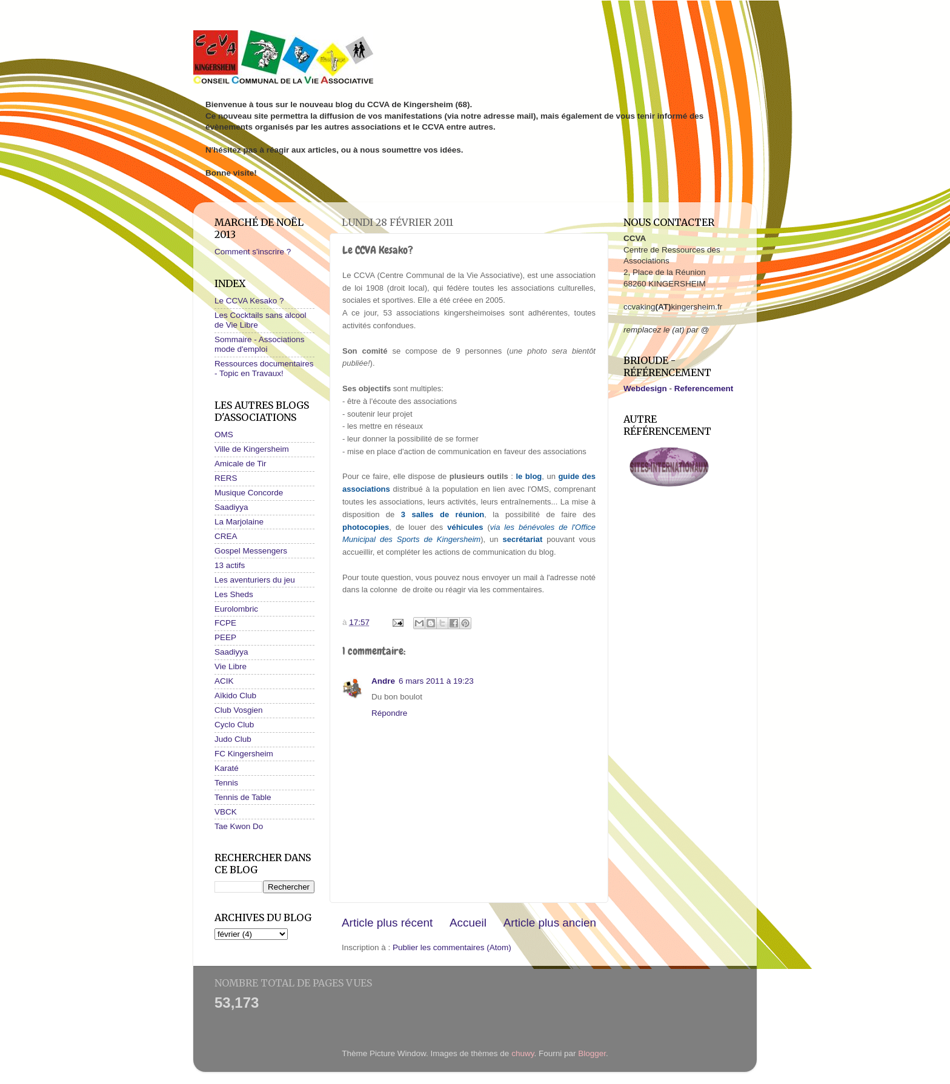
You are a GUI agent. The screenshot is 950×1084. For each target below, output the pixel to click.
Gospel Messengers (250, 550)
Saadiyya (231, 507)
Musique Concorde (248, 492)
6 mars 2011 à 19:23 (436, 681)
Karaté (226, 768)
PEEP (225, 637)
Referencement (704, 388)
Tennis (226, 782)
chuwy (522, 1053)
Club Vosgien (238, 710)
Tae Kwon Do (238, 826)
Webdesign (645, 388)
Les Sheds (233, 594)
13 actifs (229, 565)
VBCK (225, 811)
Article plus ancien (549, 922)
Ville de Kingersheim (251, 449)
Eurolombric (236, 608)
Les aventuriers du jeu (254, 579)
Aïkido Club (235, 695)
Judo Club (232, 739)
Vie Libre (230, 666)
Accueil (468, 922)
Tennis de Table (242, 797)
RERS (226, 478)
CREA (226, 536)
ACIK (224, 681)
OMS (223, 434)
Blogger (592, 1053)
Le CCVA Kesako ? (249, 300)
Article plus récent (387, 922)
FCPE (225, 622)
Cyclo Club (234, 724)
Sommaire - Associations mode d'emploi (259, 344)
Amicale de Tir (240, 463)
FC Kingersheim (243, 753)
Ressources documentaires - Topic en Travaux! (264, 368)
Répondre (389, 713)
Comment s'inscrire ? (252, 251)
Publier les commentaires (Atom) (452, 947)
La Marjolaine (239, 521)
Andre (383, 681)
